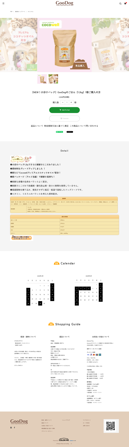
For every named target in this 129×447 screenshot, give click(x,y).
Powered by (64, 439)
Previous (33, 45)
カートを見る (86, 423)
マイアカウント (87, 420)
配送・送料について (46, 420)
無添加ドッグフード (20, 11)
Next (95, 45)
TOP (11, 11)
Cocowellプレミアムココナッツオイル (36, 172)
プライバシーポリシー (47, 431)
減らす (63, 102)
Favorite (64, 118)
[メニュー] (3, 3)
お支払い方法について (47, 425)
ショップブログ (66, 420)
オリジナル (30, 11)
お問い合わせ (86, 425)
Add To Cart (64, 110)
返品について (37, 125)
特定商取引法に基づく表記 (56, 125)
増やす (71, 102)
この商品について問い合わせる (84, 125)
